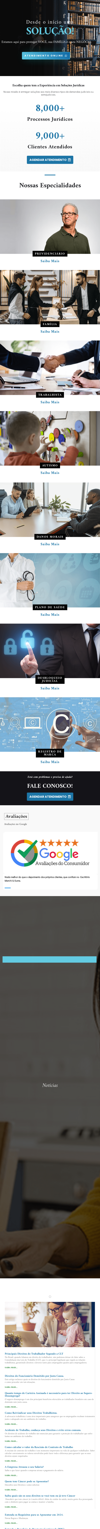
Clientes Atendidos (50, 147)
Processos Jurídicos (50, 119)
